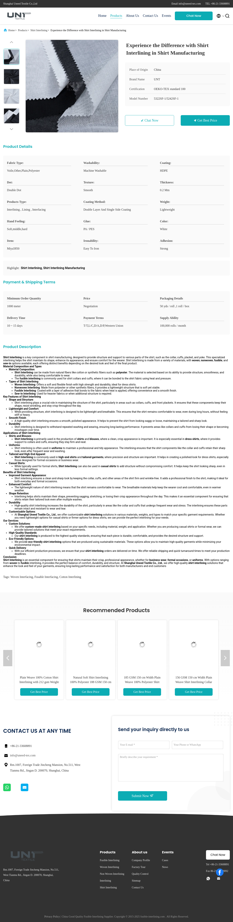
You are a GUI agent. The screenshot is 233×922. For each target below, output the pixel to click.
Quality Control (140, 873)
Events (166, 16)
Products (116, 16)
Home (102, 16)
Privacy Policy (52, 916)
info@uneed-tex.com (22, 755)
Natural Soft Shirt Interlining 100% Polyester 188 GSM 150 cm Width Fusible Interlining (90, 682)
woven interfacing (21, 576)
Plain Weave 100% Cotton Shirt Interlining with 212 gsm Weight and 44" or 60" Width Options (39, 682)
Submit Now (143, 796)
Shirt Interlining (38, 30)
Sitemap (136, 880)
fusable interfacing (46, 576)
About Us (132, 16)
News (165, 867)
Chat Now (193, 16)
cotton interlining (70, 576)
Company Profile (141, 860)
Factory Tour (138, 867)
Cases (165, 860)
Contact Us (150, 16)
